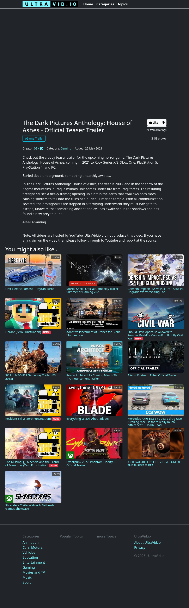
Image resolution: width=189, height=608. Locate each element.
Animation (31, 542)
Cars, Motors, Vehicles (33, 550)
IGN (38, 148)
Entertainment (34, 562)
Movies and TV (34, 572)
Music (27, 577)
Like (153, 122)
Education (30, 557)
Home (88, 4)
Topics (122, 4)
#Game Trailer (34, 138)
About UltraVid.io (147, 542)
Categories (105, 4)
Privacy (139, 547)
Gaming (66, 148)
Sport (27, 582)
